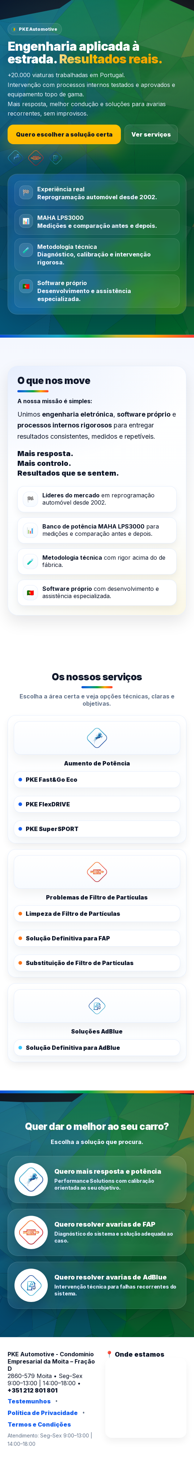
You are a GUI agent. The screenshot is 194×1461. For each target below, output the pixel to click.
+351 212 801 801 (33, 1390)
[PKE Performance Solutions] (97, 738)
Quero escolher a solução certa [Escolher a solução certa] (64, 134)
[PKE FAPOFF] (97, 872)
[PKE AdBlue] (97, 1006)
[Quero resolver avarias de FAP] (97, 1232)
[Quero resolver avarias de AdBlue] (97, 1285)
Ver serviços (151, 134)
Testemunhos (29, 1401)
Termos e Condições (39, 1424)
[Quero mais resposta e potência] (97, 1179)
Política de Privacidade (43, 1412)
